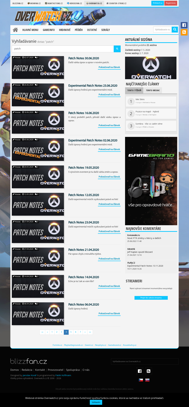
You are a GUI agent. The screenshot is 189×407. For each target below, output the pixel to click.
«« (42, 332)
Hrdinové (64, 30)
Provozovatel (55, 370)
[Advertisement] (151, 323)
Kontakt (40, 370)
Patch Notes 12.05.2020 (83, 195)
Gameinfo (49, 30)
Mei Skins (141, 101)
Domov (14, 370)
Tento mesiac (153, 90)
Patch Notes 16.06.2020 (83, 113)
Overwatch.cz (94, 3)
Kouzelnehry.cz (129, 345)
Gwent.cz (89, 345)
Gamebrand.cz (114, 345)
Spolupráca (73, 370)
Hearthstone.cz (54, 3)
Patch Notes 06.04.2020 (83, 304)
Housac (17, 58)
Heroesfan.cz (74, 3)
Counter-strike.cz (116, 3)
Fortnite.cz (57, 345)
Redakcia (27, 370)
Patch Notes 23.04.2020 (83, 222)
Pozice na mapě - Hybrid (143, 113)
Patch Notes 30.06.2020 (83, 58)
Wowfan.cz (34, 3)
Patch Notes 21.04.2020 (83, 250)
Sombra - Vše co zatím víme (144, 126)
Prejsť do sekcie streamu (151, 298)
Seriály (105, 30)
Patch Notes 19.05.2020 (83, 167)
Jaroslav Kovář (30, 375)
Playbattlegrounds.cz (73, 345)
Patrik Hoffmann (63, 375)
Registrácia (171, 3)
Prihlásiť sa (157, 3)
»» (90, 332)
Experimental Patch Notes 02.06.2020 (92, 140)
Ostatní (92, 30)
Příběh (79, 30)
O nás (86, 370)
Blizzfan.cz (18, 3)
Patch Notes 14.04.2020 (83, 277)
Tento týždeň (134, 90)
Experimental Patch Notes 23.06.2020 (92, 85)
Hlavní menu (30, 30)
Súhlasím (96, 402)
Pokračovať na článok (109, 67)
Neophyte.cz (100, 345)
